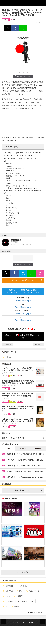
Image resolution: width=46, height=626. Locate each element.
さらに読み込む (30, 572)
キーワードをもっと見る (35, 612)
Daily (8, 449)
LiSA (6, 607)
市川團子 (18, 596)
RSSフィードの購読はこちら (27, 280)
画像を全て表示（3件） (23, 76)
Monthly (38, 449)
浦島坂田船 (8, 586)
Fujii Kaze (7, 357)
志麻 (20, 591)
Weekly (23, 449)
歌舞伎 (15, 607)
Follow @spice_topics (23, 301)
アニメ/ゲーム (32, 591)
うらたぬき (22, 586)
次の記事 (38, 344)
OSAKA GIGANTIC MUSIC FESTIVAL (18, 601)
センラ (6, 596)
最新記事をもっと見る (28, 490)
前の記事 (7, 344)
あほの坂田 (8, 591)
